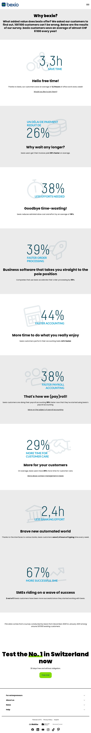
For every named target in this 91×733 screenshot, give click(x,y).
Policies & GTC (37, 720)
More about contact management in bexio (45, 476)
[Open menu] (87, 4)
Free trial (45, 675)
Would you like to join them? (45, 92)
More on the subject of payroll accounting (45, 410)
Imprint (56, 720)
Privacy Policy (48, 720)
